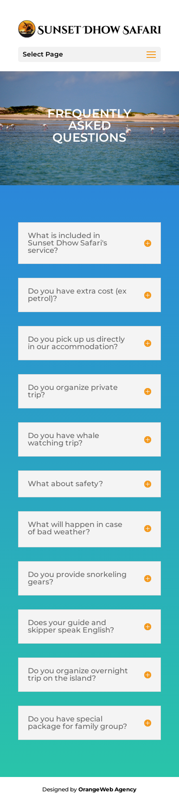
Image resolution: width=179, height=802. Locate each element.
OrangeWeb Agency (107, 789)
